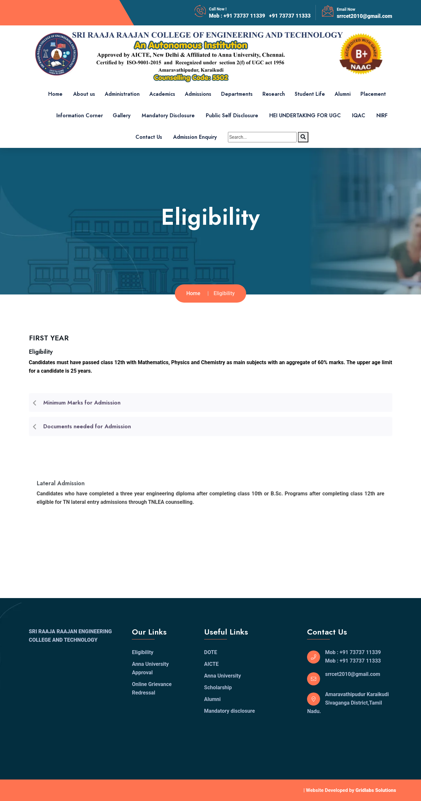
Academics (162, 94)
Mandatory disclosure (229, 711)
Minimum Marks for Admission (81, 404)
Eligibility (142, 652)
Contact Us (148, 137)
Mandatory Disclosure (168, 115)
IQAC (358, 115)
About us (84, 94)
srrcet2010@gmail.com (364, 16)
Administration (122, 94)
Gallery (122, 115)
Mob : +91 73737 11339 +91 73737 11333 (260, 16)
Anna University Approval (150, 668)
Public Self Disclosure (232, 115)
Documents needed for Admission (87, 428)
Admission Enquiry (195, 137)
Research (273, 94)
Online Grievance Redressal (152, 688)
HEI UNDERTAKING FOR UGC (305, 115)
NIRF (381, 115)
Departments (237, 94)
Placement (373, 94)
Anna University (222, 676)
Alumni (343, 94)
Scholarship (218, 687)
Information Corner (79, 115)
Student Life (310, 94)
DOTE (210, 652)
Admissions (198, 94)
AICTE (211, 664)
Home (55, 94)
